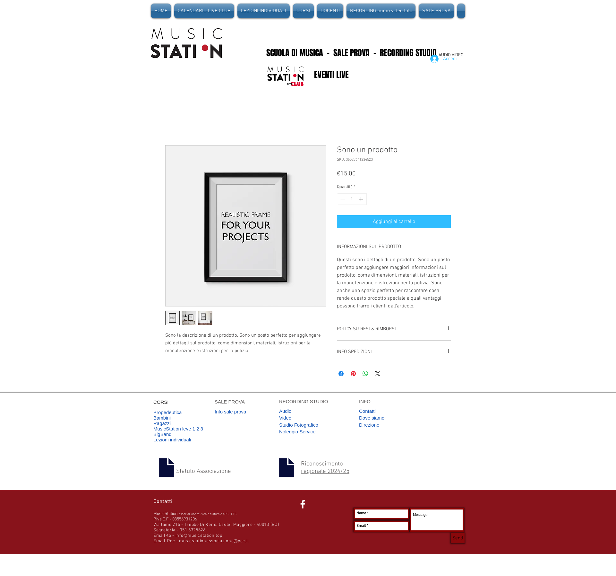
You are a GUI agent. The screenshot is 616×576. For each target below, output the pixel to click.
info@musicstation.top (198, 535)
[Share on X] (377, 373)
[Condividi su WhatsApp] (365, 373)
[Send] (458, 538)
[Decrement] (342, 199)
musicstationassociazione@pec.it (214, 541)
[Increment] (361, 199)
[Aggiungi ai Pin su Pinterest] (353, 373)
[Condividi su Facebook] (341, 373)
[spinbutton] (351, 199)
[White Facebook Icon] (302, 504)
